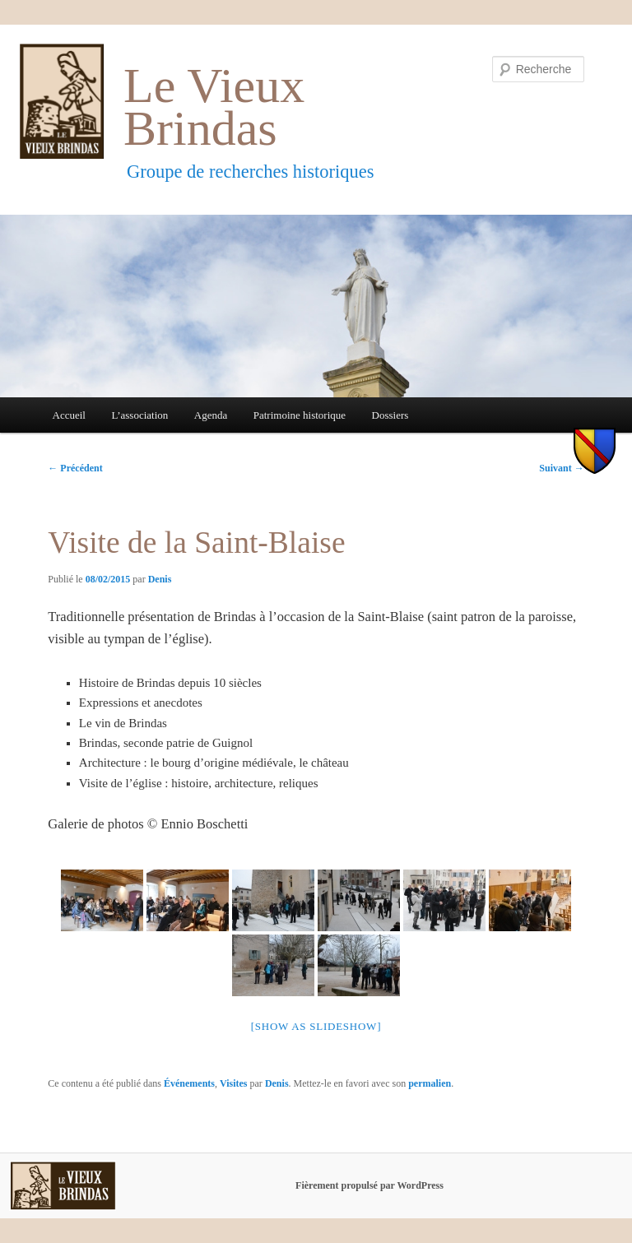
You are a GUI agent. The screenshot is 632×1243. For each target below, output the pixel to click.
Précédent (75, 468)
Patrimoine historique (299, 415)
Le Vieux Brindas (213, 107)
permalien (429, 1083)
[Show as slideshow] (316, 1026)
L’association (139, 415)
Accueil (69, 415)
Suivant (561, 468)
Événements (189, 1083)
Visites (234, 1083)
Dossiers (390, 415)
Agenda (210, 415)
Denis (160, 579)
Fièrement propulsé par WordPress (369, 1185)
